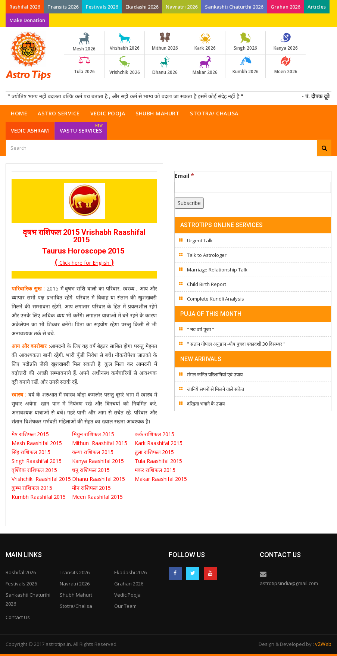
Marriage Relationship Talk (217, 269)
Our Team (125, 606)
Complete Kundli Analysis (215, 298)
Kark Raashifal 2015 (158, 443)
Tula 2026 (84, 65)
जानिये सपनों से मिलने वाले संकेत (215, 389)
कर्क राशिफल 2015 (155, 434)
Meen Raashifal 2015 (97, 496)
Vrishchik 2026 (124, 65)
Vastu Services (81, 128)
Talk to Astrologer (207, 255)
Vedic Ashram (30, 130)
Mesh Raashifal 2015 (37, 443)
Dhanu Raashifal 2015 (100, 478)
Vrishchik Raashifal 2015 (41, 478)
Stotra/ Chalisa (214, 113)
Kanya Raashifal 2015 (98, 460)
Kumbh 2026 (245, 65)
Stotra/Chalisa (76, 606)
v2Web (323, 643)
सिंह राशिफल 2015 (31, 452)
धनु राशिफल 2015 (91, 469)
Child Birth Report (206, 284)
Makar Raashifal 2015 (162, 478)
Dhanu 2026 (165, 65)
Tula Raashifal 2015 (158, 460)
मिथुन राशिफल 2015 (94, 434)
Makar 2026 (205, 65)
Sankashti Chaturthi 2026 (234, 7)
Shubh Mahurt (157, 113)
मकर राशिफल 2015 (155, 469)
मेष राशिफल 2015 (31, 434)
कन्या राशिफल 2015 (93, 452)
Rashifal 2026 (24, 7)
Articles (317, 7)
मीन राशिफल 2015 (91, 487)
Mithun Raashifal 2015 (99, 443)
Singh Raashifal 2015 (38, 460)
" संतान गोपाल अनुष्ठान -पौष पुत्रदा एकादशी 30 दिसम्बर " (236, 344)
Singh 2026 (245, 41)
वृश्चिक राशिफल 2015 (34, 469)
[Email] (253, 187)
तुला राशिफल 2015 (154, 452)
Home (19, 113)
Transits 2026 (62, 7)
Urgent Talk (200, 240)
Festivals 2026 (102, 7)
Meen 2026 (286, 65)
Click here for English (84, 262)
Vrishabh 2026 (124, 41)
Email (184, 175)
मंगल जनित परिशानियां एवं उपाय (215, 374)
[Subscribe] (189, 203)
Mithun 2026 (165, 41)
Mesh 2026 (84, 42)
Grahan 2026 (285, 7)
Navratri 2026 (181, 7)
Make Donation (27, 20)
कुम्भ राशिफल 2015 (32, 487)
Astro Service (59, 113)
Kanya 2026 (286, 41)
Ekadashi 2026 (141, 7)
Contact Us (18, 617)
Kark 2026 (205, 41)
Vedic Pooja (107, 113)
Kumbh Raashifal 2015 (39, 496)
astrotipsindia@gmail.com (289, 583)
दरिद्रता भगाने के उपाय (206, 403)
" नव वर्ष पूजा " (200, 329)
